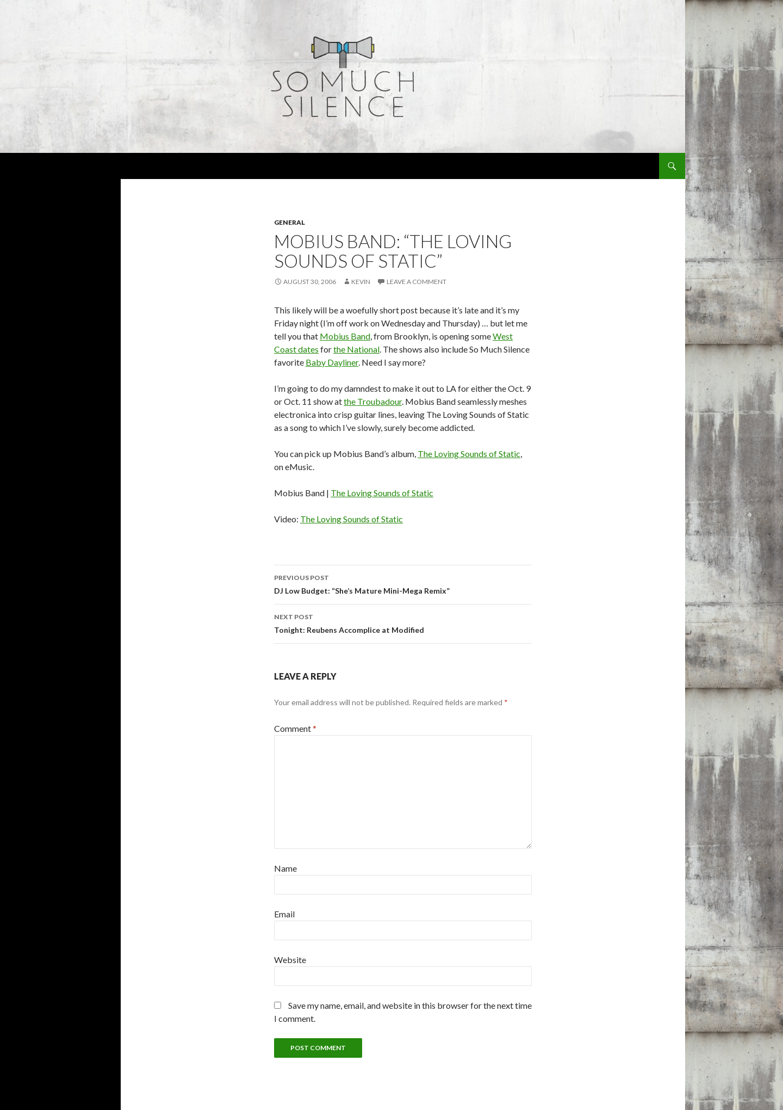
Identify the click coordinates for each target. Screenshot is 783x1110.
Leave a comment (416, 282)
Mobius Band (345, 336)
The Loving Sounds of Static (469, 453)
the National (356, 349)
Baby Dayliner (332, 362)
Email (284, 914)
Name (285, 868)
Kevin (360, 282)
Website (290, 959)
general (289, 222)
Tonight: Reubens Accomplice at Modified (403, 622)
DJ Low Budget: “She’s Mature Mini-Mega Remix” (403, 583)
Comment (295, 728)
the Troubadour (373, 401)
